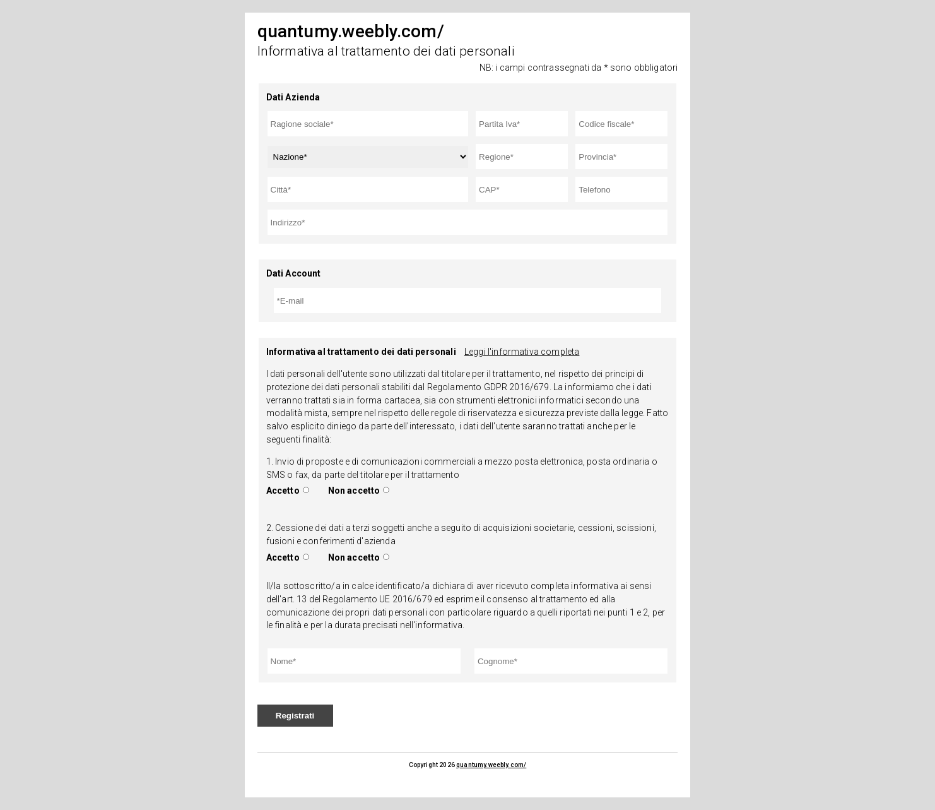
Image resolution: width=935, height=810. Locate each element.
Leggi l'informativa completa (521, 352)
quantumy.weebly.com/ (491, 764)
